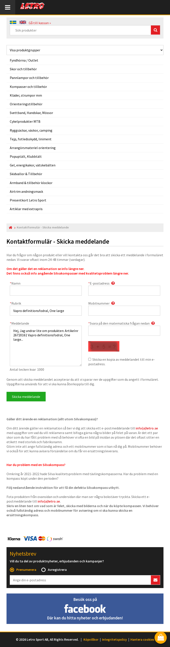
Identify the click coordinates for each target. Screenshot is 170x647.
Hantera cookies (142, 640)
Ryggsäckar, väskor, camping (31, 130)
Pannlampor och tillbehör (29, 77)
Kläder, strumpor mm (26, 95)
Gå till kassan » (40, 23)
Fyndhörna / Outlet (24, 60)
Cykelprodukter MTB (25, 121)
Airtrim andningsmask (26, 191)
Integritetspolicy (114, 640)
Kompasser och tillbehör (28, 86)
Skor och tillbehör (23, 69)
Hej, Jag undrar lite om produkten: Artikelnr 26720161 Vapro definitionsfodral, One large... (46, 346)
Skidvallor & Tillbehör (26, 174)
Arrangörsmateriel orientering (33, 148)
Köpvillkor (90, 640)
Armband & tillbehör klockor (31, 183)
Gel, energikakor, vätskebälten (32, 165)
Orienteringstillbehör (26, 104)
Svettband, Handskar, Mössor (31, 113)
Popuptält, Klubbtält (26, 156)
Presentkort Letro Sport (28, 200)
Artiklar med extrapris (26, 209)
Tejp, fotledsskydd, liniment (31, 139)
